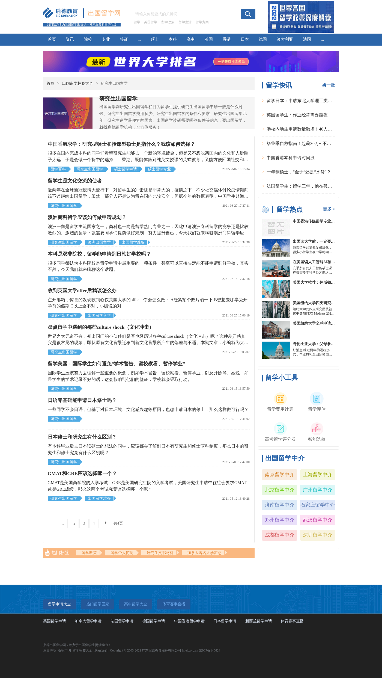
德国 (263, 39)
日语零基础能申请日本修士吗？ (82, 400)
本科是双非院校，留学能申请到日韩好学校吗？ (99, 254)
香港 (227, 39)
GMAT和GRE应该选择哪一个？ (82, 473)
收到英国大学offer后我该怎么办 (82, 290)
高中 (191, 39)
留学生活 (185, 22)
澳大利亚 (285, 39)
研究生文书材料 (160, 553)
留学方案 (202, 22)
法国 (307, 39)
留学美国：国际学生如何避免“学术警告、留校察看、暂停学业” (116, 363)
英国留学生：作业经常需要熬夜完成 (301, 114)
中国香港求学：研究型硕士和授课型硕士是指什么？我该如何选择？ (121, 144)
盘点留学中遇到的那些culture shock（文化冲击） (101, 327)
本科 (173, 39)
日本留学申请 (224, 621)
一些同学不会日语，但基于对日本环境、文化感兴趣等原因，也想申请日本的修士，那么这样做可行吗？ (148, 409)
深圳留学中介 (317, 535)
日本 (245, 39)
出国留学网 (104, 13)
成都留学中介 (279, 535)
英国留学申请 (54, 621)
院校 (88, 39)
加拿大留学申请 (88, 621)
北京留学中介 (279, 490)
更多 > (329, 209)
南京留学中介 (279, 474)
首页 (52, 39)
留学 (137, 22)
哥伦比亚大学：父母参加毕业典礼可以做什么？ (333, 344)
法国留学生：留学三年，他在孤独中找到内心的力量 (317, 186)
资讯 (70, 39)
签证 (124, 39)
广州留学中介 (317, 490)
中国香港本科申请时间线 (291, 157)
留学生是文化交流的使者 (75, 180)
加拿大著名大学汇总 (204, 553)
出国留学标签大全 (77, 83)
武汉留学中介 (317, 520)
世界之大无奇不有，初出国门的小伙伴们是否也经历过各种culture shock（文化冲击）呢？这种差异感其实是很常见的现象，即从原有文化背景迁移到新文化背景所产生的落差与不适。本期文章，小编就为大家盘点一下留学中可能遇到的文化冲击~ (148, 342)
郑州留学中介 (279, 520)
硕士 (155, 39)
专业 (106, 39)
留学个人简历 (122, 553)
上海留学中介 (317, 474)
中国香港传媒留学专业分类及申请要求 (325, 221)
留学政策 (167, 22)
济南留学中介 (279, 505)
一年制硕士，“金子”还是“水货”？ (299, 172)
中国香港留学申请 (189, 621)
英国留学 (150, 22)
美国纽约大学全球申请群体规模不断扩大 (327, 323)
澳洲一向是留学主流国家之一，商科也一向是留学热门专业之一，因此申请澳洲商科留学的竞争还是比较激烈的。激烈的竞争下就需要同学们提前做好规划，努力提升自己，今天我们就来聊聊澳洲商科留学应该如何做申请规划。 (148, 233)
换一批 (328, 85)
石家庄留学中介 (317, 505)
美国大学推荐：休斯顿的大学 (317, 282)
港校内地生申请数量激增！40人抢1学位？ (307, 129)
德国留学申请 (153, 621)
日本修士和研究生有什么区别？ (82, 437)
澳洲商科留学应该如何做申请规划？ (87, 217)
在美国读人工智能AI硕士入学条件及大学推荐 (331, 262)
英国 (209, 39)
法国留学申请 (122, 621)
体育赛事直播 (292, 621)
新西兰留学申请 (258, 621)
